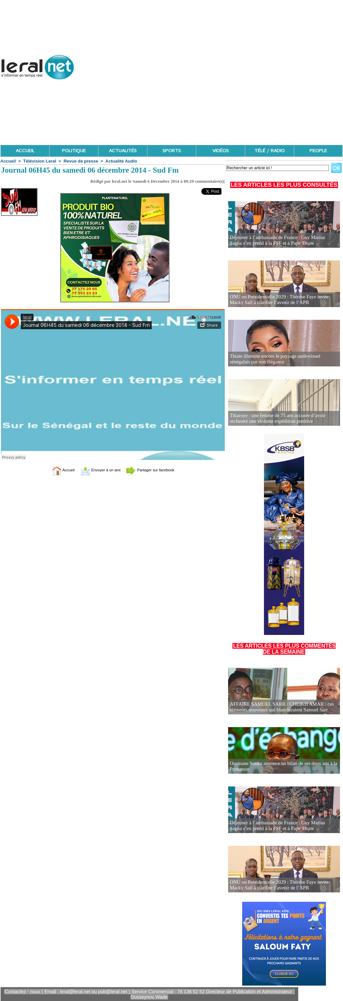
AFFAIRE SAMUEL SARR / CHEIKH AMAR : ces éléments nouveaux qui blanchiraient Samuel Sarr (279, 707)
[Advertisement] (221, 97)
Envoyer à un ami (96, 470)
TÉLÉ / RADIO (269, 151)
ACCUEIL (25, 151)
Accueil (8, 161)
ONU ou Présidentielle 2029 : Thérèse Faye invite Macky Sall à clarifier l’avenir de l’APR (284, 300)
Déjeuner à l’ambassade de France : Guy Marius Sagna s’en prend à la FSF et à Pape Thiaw (281, 240)
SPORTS (171, 151)
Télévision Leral (39, 161)
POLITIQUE (74, 151)
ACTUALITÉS (123, 151)
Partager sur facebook (157, 470)
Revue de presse (81, 161)
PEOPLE (318, 151)
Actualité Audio (121, 161)
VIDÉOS (220, 151)
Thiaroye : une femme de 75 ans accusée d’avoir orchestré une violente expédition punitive (275, 418)
